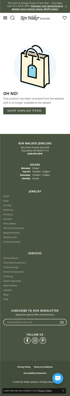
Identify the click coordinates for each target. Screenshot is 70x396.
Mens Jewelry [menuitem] (9, 223)
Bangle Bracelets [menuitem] (11, 232)
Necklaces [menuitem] (8, 209)
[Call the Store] (35, 153)
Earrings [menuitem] (7, 205)
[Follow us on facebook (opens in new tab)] (27, 340)
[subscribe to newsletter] (61, 322)
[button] (12, 17)
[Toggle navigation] (5, 17)
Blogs (6, 294)
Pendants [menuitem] (8, 214)
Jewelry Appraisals (12, 280)
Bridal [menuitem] (6, 196)
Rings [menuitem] (6, 200)
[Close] (66, 6)
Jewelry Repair (10, 285)
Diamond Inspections (13, 271)
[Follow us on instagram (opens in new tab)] (35, 340)
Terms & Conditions (43, 367)
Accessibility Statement (35, 373)
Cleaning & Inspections (14, 262)
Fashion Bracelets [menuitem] (12, 241)
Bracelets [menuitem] (7, 218)
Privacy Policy (24, 367)
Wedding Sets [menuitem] (10, 237)
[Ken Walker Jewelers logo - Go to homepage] (35, 18)
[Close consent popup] (63, 391)
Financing (8, 276)
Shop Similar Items (24, 110)
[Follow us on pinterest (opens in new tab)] (43, 340)
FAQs (5, 299)
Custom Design (10, 267)
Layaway (7, 289)
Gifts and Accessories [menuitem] (13, 228)
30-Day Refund (10, 258)
